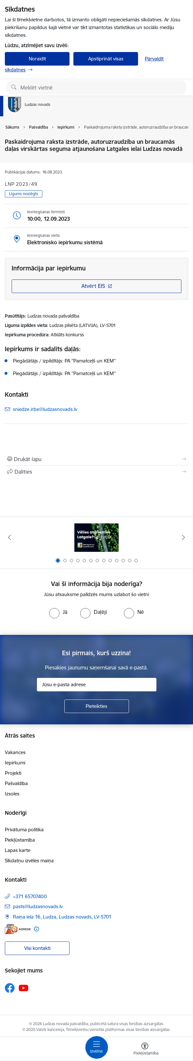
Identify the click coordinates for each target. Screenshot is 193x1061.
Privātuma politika (24, 829)
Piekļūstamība (20, 840)
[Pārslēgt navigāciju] (96, 1047)
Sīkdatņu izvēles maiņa (29, 860)
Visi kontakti (37, 948)
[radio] (58, 612)
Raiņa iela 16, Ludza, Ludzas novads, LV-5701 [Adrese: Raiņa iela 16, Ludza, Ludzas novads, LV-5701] (62, 917)
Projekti (13, 773)
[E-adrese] (18, 929)
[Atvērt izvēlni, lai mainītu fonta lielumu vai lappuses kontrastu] (145, 1049)
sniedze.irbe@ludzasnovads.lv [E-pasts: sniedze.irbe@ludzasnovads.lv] (45, 409)
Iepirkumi (15, 763)
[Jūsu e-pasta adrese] (96, 684)
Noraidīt (37, 59)
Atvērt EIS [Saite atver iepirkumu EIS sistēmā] (93, 286)
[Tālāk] (183, 537)
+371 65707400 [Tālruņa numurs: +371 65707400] (30, 896)
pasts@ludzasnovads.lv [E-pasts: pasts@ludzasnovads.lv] (38, 906)
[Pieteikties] (96, 706)
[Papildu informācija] (36, 929)
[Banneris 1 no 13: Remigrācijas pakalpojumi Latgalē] (96, 537)
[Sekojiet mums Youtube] (23, 988)
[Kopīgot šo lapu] (96, 472)
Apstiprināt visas (105, 59)
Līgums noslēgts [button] (23, 193)
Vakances (15, 752)
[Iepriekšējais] (9, 537)
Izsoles (12, 794)
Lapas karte (17, 850)
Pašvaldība (16, 783)
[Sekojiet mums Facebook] (10, 988)
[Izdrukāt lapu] (96, 459)
